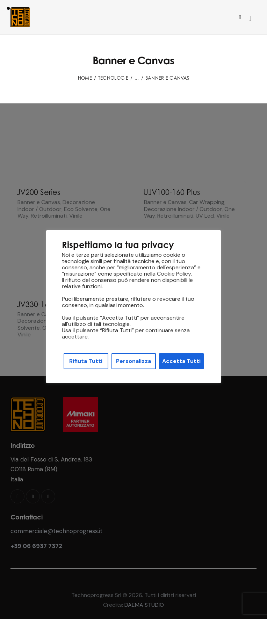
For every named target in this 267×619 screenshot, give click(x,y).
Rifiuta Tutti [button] (85, 361)
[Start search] (250, 18)
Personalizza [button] (133, 361)
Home (85, 78)
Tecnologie (113, 78)
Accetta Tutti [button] (181, 361)
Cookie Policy (174, 274)
